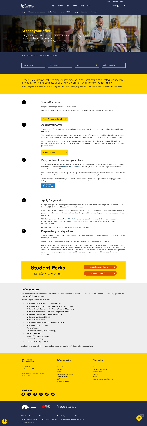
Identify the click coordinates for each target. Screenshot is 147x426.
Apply (41, 55)
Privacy (77, 416)
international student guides (54, 235)
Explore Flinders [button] (53, 12)
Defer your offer (113, 65)
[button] (115, 5)
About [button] (88, 5)
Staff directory (97, 372)
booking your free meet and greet (53, 247)
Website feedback (27, 416)
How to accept (33, 65)
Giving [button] (82, 5)
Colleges (95, 374)
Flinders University (30, 55)
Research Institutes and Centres (103, 379)
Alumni (59, 369)
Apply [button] (77, 12)
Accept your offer (55, 152)
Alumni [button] (75, 5)
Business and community (65, 374)
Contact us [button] (85, 12)
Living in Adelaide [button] (67, 12)
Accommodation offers (103, 273)
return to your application (70, 167)
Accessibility (61, 416)
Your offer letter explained (55, 119)
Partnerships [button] (95, 12)
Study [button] (52, 5)
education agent (49, 227)
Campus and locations (100, 369)
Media (59, 372)
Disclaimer (42, 416)
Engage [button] (68, 5)
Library (95, 376)
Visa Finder (72, 219)
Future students (62, 367)
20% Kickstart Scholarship (102, 267)
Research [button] (60, 5)
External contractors (63, 381)
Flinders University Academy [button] (37, 12)
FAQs (86, 65)
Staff (58, 379)
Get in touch (60, 65)
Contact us (96, 367)
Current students (62, 376)
